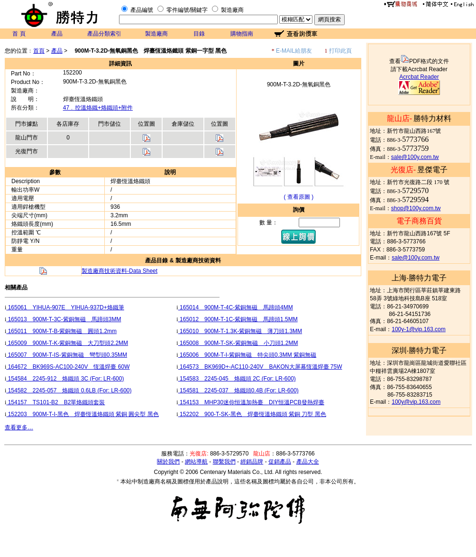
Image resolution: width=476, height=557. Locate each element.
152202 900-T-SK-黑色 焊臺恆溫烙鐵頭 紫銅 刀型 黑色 (252, 414)
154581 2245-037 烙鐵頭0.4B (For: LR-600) (238, 390)
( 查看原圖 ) (299, 197)
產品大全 (307, 461)
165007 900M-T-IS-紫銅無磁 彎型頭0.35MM (66, 355)
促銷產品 (279, 461)
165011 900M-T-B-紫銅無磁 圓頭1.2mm (61, 331)
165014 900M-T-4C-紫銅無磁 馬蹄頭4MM (235, 307)
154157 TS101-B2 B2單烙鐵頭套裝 (55, 402)
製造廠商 (232, 10)
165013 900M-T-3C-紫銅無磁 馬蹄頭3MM (63, 319)
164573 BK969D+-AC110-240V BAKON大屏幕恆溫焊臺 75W (260, 366)
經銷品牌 (251, 461)
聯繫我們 (224, 461)
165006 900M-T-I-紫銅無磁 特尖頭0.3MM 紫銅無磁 (247, 355)
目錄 (199, 33)
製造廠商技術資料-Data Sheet (119, 271)
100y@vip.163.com (416, 402)
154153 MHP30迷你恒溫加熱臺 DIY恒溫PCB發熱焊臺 (251, 402)
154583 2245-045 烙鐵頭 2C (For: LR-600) (237, 378)
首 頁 (18, 33)
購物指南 (241, 33)
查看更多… (19, 427)
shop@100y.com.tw (416, 208)
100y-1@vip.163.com (419, 329)
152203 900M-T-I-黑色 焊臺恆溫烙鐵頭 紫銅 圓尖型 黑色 (82, 414)
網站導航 (196, 461)
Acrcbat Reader (419, 77)
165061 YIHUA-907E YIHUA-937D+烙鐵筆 (65, 307)
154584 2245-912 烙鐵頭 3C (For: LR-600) (65, 378)
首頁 (39, 50)
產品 (57, 33)
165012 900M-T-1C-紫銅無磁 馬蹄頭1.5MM (238, 319)
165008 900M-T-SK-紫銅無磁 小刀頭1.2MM (238, 343)
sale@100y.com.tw (415, 157)
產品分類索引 (104, 33)
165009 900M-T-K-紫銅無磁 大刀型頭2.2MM (67, 343)
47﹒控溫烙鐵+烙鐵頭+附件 (98, 107)
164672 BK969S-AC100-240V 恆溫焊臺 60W (67, 366)
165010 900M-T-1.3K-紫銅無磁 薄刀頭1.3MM (240, 331)
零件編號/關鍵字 (187, 10)
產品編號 (141, 10)
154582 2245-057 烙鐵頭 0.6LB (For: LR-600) (68, 390)
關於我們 (168, 461)
